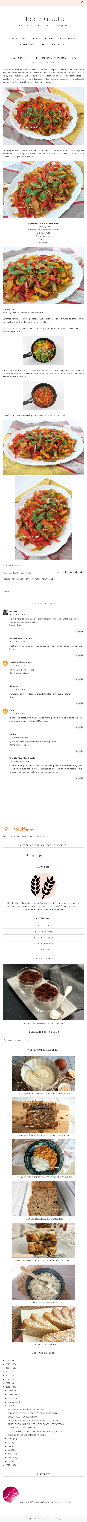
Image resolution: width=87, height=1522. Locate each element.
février (11, 1457)
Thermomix (40, 931)
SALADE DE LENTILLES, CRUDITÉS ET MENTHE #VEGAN (33, 1413)
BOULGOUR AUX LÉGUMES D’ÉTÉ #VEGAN (27, 1435)
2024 (8, 1368)
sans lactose (41, 943)
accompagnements (21, 579)
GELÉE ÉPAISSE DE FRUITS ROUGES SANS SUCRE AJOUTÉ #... (36, 1431)
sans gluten (40, 937)
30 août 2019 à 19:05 (17, 614)
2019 (8, 1386)
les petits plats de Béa (20, 638)
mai (9, 1446)
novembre (12, 1394)
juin (9, 1442)
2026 (8, 1360)
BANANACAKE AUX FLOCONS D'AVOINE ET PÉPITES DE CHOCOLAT (44, 1261)
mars (10, 1453)
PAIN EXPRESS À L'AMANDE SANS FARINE (44, 1219)
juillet (10, 1438)
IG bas (40, 926)
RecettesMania (41, 836)
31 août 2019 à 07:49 (17, 665)
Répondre (79, 631)
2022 (8, 1375)
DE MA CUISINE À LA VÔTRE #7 (22, 1427)
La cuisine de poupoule (20, 662)
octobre (11, 1398)
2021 (8, 1379)
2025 (8, 1364)
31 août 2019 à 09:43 (17, 689)
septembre (13, 1402)
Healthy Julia (43, 18)
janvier (11, 1461)
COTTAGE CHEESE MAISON (44, 1302)
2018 (8, 1465)
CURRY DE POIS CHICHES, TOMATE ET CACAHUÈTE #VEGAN (44, 1177)
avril (10, 1450)
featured (36, 579)
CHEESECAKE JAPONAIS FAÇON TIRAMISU (43, 1023)
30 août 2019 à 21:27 (17, 641)
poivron (46, 579)
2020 (8, 1383)
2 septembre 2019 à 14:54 (19, 761)
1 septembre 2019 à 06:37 (19, 737)
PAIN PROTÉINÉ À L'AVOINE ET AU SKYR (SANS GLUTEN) (44, 1135)
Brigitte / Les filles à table (22, 758)
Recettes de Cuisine (63, 1502)
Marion (12, 734)
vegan (54, 579)
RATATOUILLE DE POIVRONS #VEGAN (25, 1409)
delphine (13, 686)
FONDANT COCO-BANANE (44, 1344)
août (10, 1405)
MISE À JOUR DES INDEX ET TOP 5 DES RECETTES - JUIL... (34, 1420)
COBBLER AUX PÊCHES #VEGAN (22, 1416)
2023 (8, 1371)
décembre (12, 1390)
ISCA (11, 710)
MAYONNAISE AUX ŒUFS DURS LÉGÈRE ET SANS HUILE (44, 1093)
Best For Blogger (56, 1519)
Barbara (13, 611)
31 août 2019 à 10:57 (17, 713)
